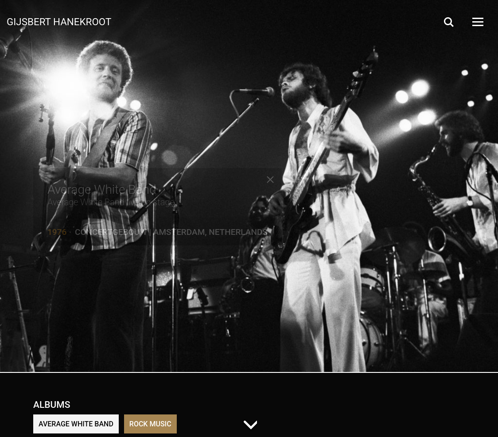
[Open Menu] (477, 22)
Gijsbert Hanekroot (59, 21)
